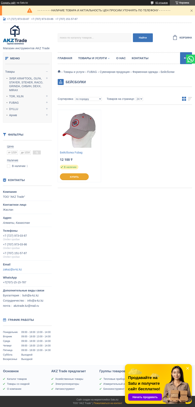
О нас (121, 58)
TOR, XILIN (16, 96)
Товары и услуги (92, 58)
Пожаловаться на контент (108, 403)
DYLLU (13, 109)
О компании (14, 388)
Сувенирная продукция (115, 71)
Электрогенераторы (67, 383)
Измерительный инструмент (120, 383)
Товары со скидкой (18, 383)
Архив (13, 115)
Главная (65, 58)
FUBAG (14, 102)
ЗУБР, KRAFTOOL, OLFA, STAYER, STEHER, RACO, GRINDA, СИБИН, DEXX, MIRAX (26, 84)
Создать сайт (8, 2)
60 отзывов (161, 2)
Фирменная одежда (145, 71)
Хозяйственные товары (69, 378)
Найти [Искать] (143, 37)
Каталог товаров (17, 378)
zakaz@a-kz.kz (12, 269)
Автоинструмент (65, 388)
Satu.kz (114, 399)
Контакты (140, 58)
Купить (74, 177)
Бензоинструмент (114, 388)
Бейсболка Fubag (71, 152)
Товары (10, 71)
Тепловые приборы (115, 378)
